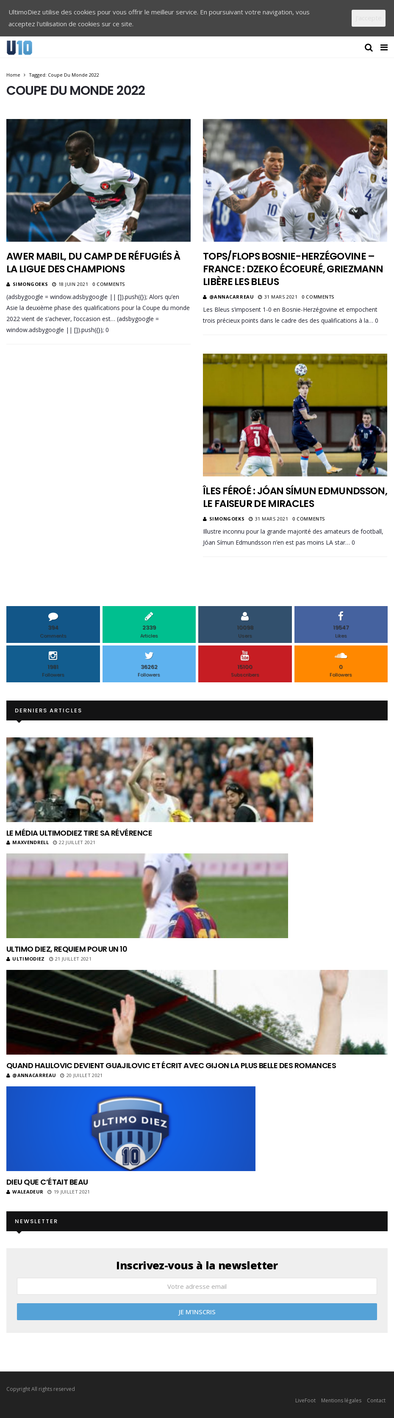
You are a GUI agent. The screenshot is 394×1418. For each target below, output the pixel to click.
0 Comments (108, 284)
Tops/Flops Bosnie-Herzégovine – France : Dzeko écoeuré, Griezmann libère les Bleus (293, 268)
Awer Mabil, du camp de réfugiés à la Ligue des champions (93, 262)
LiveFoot (305, 1400)
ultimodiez (25, 958)
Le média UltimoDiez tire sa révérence (79, 833)
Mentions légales (341, 1400)
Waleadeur (24, 1191)
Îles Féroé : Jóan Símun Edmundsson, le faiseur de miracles (295, 497)
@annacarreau (231, 297)
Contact (376, 1400)
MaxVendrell (27, 842)
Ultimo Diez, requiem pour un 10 (66, 949)
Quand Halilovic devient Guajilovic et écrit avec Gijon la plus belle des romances (171, 1065)
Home (13, 75)
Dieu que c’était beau (47, 1182)
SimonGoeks (30, 284)
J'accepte (368, 18)
